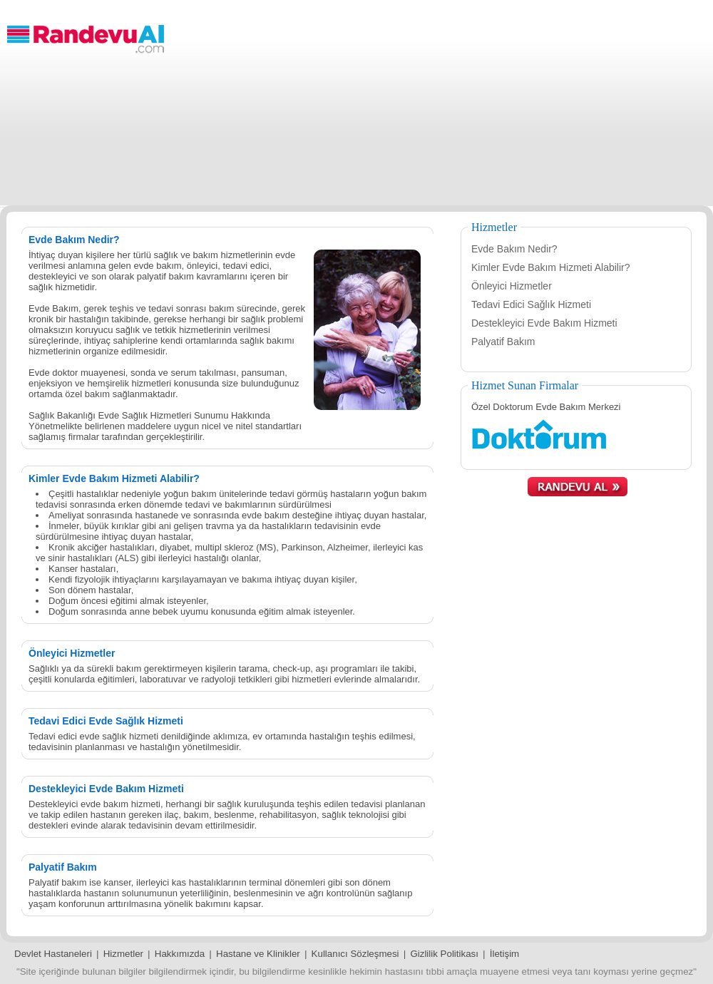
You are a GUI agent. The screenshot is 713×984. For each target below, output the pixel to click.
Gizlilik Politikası (444, 953)
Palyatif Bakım (503, 341)
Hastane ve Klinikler (258, 953)
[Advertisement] (441, 105)
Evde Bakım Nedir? (514, 249)
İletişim (504, 953)
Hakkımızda (180, 953)
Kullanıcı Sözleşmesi (355, 953)
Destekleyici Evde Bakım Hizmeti (544, 323)
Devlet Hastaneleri (53, 953)
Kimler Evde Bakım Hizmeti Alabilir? (550, 267)
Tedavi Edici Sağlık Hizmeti (531, 304)
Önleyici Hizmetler (511, 286)
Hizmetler (123, 953)
